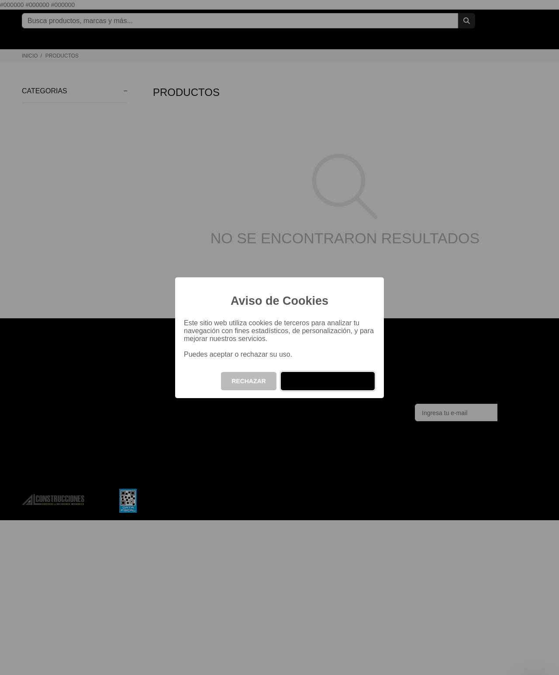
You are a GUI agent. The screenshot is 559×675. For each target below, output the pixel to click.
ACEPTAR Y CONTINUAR (327, 381)
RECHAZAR (248, 381)
